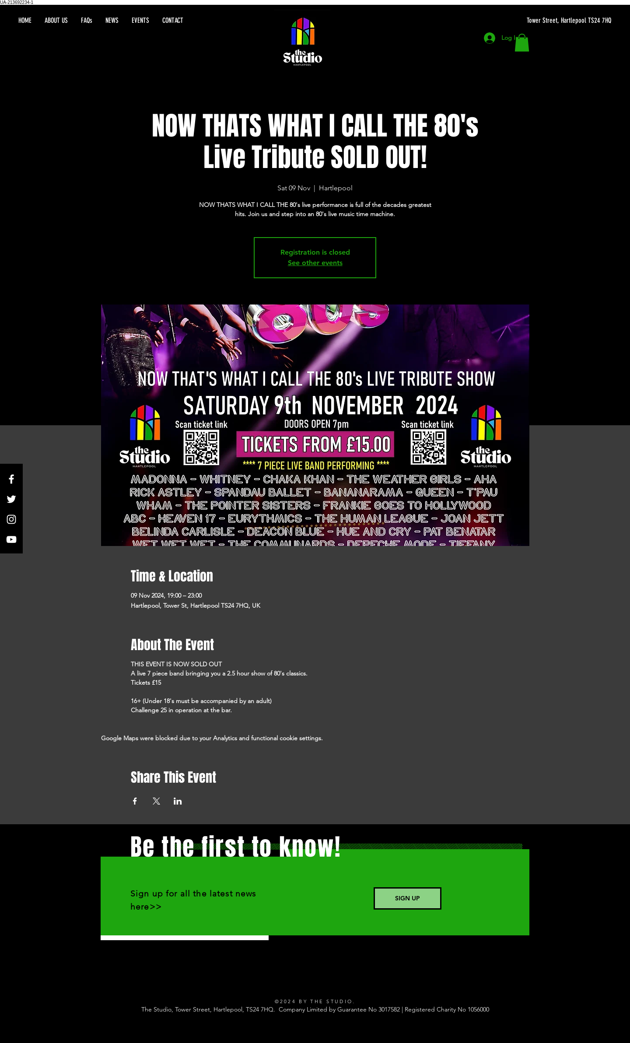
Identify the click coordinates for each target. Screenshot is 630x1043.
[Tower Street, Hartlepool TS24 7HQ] (529, 20)
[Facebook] (11, 479)
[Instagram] (11, 519)
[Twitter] (11, 499)
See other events (315, 263)
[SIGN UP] (407, 898)
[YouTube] (11, 539)
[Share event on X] (156, 801)
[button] (521, 43)
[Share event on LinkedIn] (178, 801)
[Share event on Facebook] (135, 801)
